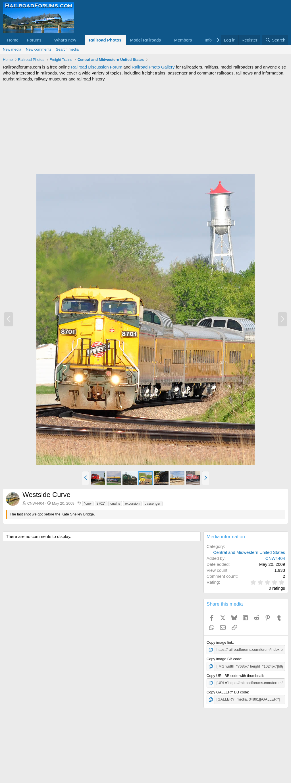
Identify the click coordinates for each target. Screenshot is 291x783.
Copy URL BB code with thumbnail (235, 676)
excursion (132, 504)
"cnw (88, 504)
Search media (67, 49)
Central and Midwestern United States (249, 552)
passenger (153, 504)
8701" (101, 504)
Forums (34, 40)
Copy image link (220, 642)
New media (12, 49)
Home (12, 40)
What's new (65, 40)
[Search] (275, 40)
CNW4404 (35, 503)
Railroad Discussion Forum (96, 67)
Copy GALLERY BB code (227, 692)
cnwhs (115, 504)
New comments (38, 49)
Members (183, 40)
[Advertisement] (145, 127)
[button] (46, 40)
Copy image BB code (224, 659)
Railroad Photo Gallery (153, 67)
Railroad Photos (105, 40)
